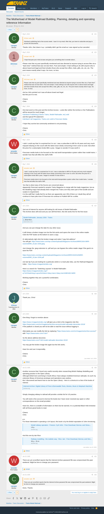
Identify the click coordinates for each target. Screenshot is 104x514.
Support (68, 8)
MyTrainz (45, 8)
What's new (21, 8)
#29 (95, 314)
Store (60, 8)
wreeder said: (28, 168)
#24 (95, 106)
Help (92, 508)
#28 (95, 294)
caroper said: (28, 56)
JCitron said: (28, 38)
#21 (95, 34)
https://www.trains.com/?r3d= (36, 333)
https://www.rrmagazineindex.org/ (40, 264)
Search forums (19, 12)
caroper (10, 26)
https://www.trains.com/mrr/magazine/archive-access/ (76, 331)
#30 (95, 367)
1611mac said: (28, 79)
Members (33, 8)
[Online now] (14, 303)
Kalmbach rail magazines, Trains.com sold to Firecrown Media (45, 119)
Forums (11, 8)
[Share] (92, 34)
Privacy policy (85, 508)
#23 (95, 75)
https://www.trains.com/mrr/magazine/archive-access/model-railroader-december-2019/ (54, 324)
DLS (53, 8)
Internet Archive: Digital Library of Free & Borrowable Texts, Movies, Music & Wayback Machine (57, 386)
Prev (10, 30)
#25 (95, 140)
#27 (95, 206)
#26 (95, 164)
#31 (95, 456)
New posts (9, 12)
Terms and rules (74, 508)
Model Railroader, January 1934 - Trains (37, 217)
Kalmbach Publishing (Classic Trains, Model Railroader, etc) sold (46, 114)
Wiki (75, 8)
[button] (27, 8)
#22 (95, 52)
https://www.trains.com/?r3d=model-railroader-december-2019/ (45, 340)
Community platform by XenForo (52, 512)
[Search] (93, 8)
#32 (95, 474)
